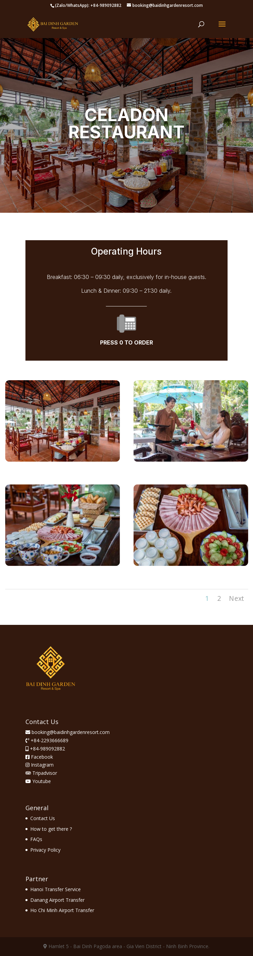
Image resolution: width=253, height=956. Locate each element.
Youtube (38, 781)
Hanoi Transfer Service (55, 889)
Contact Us (42, 818)
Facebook (39, 757)
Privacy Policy (45, 850)
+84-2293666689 (48, 740)
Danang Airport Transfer (57, 900)
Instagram (39, 764)
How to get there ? (51, 829)
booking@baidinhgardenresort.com (71, 732)
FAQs (36, 839)
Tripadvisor (41, 773)
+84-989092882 (47, 748)
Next (236, 598)
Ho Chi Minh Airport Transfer (62, 910)
